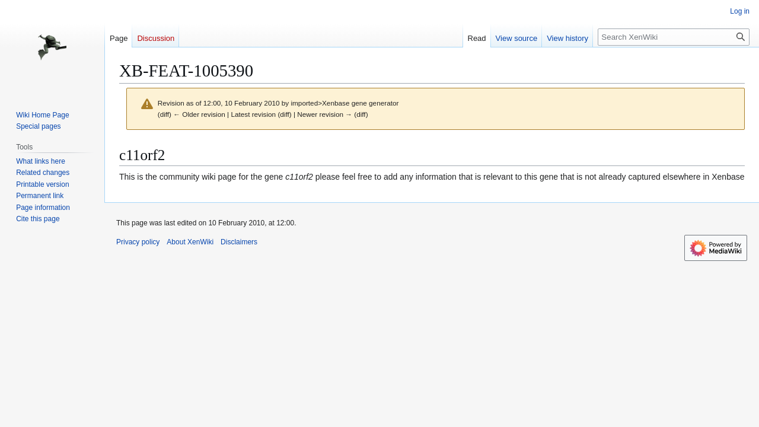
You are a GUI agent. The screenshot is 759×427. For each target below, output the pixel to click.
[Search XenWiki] (674, 37)
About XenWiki (190, 242)
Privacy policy (138, 242)
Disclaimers (239, 242)
